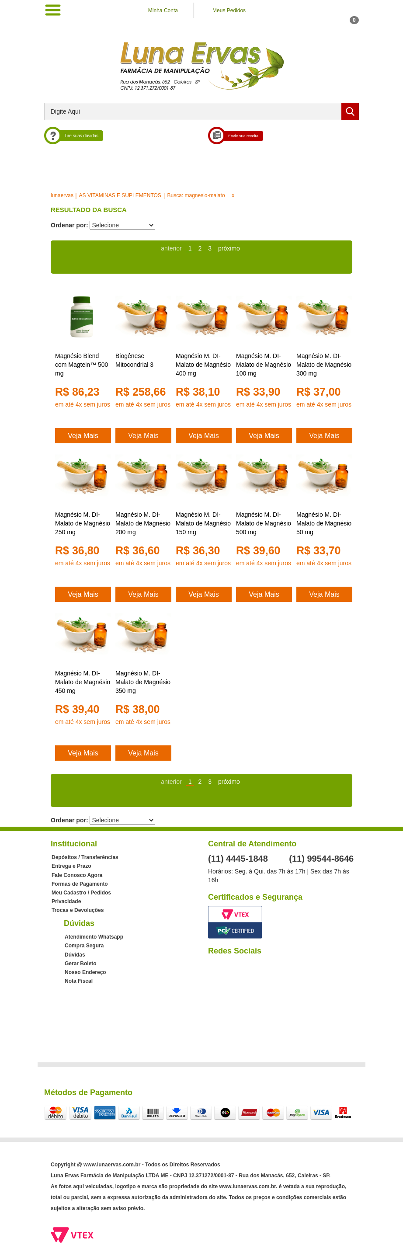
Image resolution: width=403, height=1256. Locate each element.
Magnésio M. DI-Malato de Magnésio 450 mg (82, 682)
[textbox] (201, 111)
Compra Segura (84, 946)
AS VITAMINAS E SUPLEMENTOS (120, 195)
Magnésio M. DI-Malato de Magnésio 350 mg (142, 682)
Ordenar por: (69, 225)
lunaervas (62, 195)
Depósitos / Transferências (85, 857)
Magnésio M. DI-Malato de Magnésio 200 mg (142, 523)
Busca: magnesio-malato (196, 195)
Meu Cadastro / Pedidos (81, 893)
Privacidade (66, 901)
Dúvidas (75, 955)
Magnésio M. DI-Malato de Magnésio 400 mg (203, 364)
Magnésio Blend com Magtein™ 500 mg (81, 364)
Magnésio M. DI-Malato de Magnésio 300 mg (323, 364)
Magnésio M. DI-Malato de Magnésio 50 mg (323, 523)
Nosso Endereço (85, 972)
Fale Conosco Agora (77, 875)
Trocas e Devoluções (78, 910)
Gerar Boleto (81, 963)
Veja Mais (83, 435)
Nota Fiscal (79, 981)
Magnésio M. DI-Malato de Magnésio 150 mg (203, 523)
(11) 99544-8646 (321, 858)
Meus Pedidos (229, 10)
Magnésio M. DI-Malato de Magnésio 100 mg (263, 364)
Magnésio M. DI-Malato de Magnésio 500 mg (263, 523)
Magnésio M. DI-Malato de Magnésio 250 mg (82, 523)
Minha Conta (163, 10)
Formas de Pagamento (80, 884)
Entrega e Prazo (71, 866)
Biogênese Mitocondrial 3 (134, 360)
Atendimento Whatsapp (94, 937)
